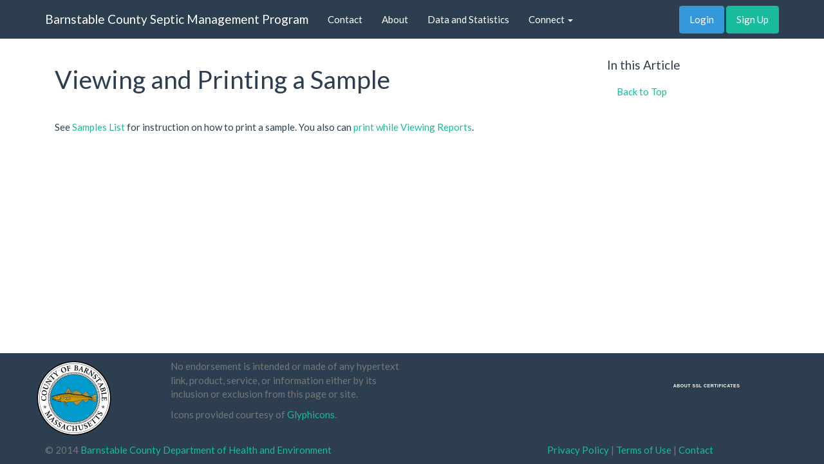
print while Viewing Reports (412, 127)
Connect (551, 19)
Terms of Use (643, 450)
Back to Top (642, 91)
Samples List (98, 127)
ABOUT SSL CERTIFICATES (706, 385)
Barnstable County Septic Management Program (176, 19)
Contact (345, 19)
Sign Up (752, 19)
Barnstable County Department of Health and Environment (206, 450)
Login (701, 19)
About (395, 19)
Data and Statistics (468, 19)
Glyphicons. (312, 414)
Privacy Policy (578, 450)
